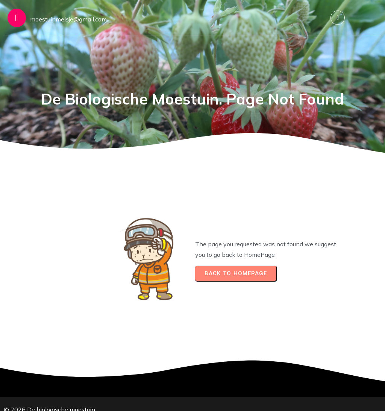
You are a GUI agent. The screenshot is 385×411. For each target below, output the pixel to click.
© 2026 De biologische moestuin (49, 398)
